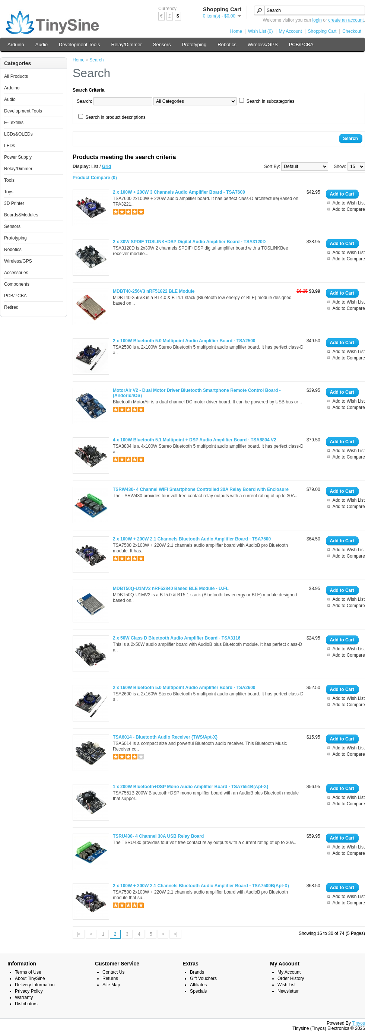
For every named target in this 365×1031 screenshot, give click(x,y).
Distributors (26, 1003)
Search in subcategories (271, 101)
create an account (346, 20)
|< (78, 934)
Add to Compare (349, 209)
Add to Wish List (349, 203)
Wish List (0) (260, 31)
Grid (106, 166)
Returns (110, 978)
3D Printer (14, 203)
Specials (198, 991)
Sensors (162, 44)
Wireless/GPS (263, 44)
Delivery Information (35, 984)
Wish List (286, 984)
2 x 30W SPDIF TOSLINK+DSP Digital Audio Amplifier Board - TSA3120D (189, 241)
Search (96, 60)
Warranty (24, 997)
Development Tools (79, 44)
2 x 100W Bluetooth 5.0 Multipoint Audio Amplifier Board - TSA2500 (184, 340)
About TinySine (30, 978)
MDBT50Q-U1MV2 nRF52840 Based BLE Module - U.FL (171, 588)
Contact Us (113, 972)
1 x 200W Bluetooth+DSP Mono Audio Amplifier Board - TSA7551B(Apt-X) (190, 786)
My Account (290, 31)
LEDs (9, 145)
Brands (197, 972)
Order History (290, 978)
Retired (11, 307)
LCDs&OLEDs (18, 134)
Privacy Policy (29, 991)
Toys (8, 191)
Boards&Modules (21, 215)
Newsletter (288, 991)
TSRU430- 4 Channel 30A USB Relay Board (158, 836)
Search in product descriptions (115, 117)
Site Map (111, 984)
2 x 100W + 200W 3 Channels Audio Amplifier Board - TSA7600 (179, 192)
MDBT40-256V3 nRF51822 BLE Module (153, 291)
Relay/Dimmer (126, 44)
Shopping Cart (322, 31)
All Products (16, 76)
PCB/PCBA (301, 44)
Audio (41, 44)
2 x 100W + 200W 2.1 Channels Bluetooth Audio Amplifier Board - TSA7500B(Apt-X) (201, 885)
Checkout (351, 31)
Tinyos (358, 1023)
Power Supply (18, 157)
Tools (9, 180)
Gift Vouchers (203, 978)
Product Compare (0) (95, 177)
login (317, 20)
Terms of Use (28, 972)
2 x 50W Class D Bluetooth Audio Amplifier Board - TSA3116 (177, 638)
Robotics (227, 44)
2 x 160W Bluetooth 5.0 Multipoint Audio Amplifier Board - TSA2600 (184, 687)
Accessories (16, 272)
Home (236, 31)
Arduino (15, 44)
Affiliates (198, 984)
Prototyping (194, 44)
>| (175, 934)
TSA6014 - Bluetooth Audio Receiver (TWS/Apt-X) (165, 737)
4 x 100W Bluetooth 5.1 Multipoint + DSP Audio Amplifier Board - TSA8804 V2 (194, 439)
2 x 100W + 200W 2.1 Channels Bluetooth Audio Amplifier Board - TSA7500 (192, 539)
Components (16, 284)
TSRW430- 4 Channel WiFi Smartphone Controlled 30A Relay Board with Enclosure (201, 489)
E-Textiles (13, 122)
